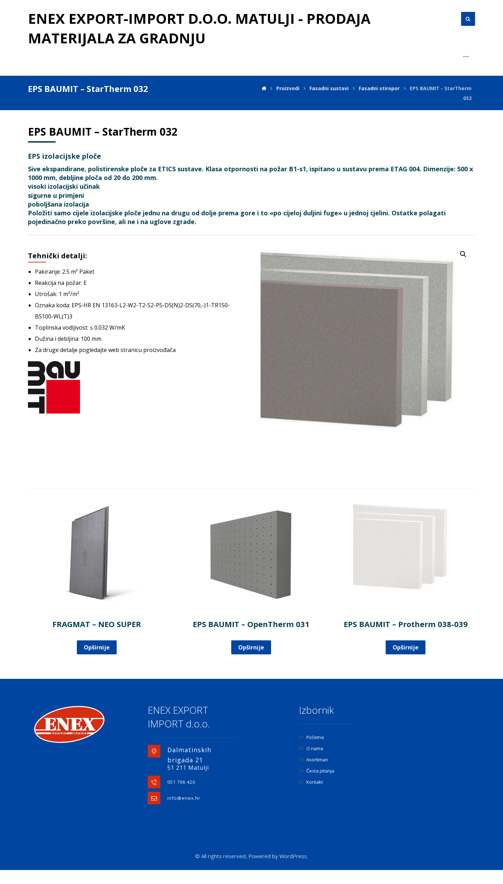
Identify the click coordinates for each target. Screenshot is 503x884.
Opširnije (97, 647)
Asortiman (313, 759)
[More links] (466, 57)
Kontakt (311, 782)
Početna (311, 737)
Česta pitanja (316, 771)
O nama (311, 748)
